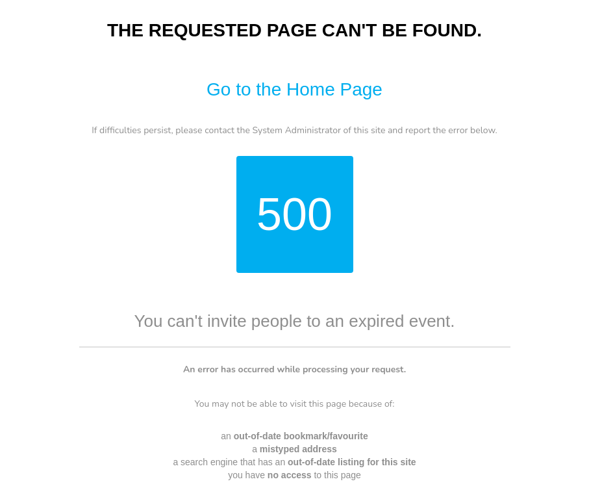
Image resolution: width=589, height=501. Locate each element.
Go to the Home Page (294, 89)
